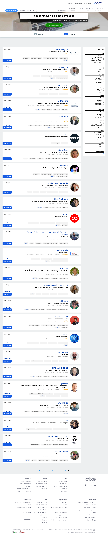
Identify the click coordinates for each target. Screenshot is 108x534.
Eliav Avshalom (61, 199)
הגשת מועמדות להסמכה (24, 491)
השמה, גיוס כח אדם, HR (46, 444)
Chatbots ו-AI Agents (33, 343)
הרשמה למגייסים (42, 481)
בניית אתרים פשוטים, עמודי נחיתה (61, 393)
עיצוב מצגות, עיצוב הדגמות (60, 515)
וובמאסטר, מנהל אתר (90, 517)
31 (43, 470)
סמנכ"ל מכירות (65, 109)
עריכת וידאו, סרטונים (64, 93)
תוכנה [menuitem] (81, 8)
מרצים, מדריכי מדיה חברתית (62, 125)
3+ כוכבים (99, 89)
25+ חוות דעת (98, 81)
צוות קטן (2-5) (98, 57)
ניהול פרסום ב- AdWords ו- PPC (50, 58)
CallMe (100, 69)
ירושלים (100, 137)
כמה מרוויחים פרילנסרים (60, 486)
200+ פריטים (98, 117)
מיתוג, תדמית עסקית (64, 58)
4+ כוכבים (99, 90)
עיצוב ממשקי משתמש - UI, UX (59, 520)
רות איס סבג (63, 85)
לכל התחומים (27, 520)
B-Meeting (63, 101)
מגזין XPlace (63, 484)
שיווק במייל (58, 207)
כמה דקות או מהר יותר (96, 127)
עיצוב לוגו (64, 502)
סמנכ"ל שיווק (65, 225)
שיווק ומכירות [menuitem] (88, 10)
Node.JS (44, 522)
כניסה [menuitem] (29, 10)
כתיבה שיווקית (53, 293)
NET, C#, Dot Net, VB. (40, 512)
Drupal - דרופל (91, 520)
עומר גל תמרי (62, 352)
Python (44, 520)
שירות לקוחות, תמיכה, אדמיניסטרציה (53, 158)
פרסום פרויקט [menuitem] (11, 10)
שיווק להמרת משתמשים (63, 293)
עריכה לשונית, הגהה (25, 515)
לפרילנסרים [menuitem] (78, 4)
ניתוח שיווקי (36, 191)
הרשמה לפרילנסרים (26, 481)
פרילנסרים (69, 34)
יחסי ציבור (46, 207)
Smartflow (63, 150)
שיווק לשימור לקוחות (97, 153)
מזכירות (43, 109)
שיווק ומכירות (75, 21)
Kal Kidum (63, 301)
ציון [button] (103, 86)
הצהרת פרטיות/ (26, 529)
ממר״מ (100, 146)
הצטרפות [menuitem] (22, 10)
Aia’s (66, 420)
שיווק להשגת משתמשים (63, 309)
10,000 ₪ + (99, 99)
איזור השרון (99, 134)
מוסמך (100, 68)
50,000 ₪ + (99, 100)
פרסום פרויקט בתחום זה (54, 25)
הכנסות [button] (102, 95)
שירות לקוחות (63, 491)
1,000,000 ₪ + (98, 106)
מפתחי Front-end (41, 505)
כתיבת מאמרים (27, 512)
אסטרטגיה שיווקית (43, 93)
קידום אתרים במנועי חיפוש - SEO (52, 395)
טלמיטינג (31, 243)
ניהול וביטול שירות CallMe (24, 489)
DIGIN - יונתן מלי (61, 316)
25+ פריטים (99, 113)
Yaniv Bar (64, 165)
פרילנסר (100, 55)
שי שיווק (64, 383)
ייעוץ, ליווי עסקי (40, 158)
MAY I (65, 334)
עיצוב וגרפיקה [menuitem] (89, 8)
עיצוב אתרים (64, 505)
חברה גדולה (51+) (97, 62)
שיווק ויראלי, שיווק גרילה (52, 191)
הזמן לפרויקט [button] (7, 58)
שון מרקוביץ (63, 403)
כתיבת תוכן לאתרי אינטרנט (24, 507)
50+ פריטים (99, 114)
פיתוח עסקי (39, 376)
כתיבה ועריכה (27, 500)
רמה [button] (103, 66)
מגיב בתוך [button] (101, 121)
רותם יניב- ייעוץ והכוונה (58, 436)
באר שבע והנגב (98, 139)
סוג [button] (103, 53)
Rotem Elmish (61, 451)
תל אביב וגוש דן (98, 132)
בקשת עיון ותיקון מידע (17, 529)
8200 (100, 144)
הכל (101, 76)
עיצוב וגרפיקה (63, 500)
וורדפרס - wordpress (90, 507)
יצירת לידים (49, 109)
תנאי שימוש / (40, 529)
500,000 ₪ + (98, 104)
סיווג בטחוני (99, 148)
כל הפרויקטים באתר (25, 484)
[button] (94, 49)
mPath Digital (61, 49)
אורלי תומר (63, 268)
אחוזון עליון (99, 71)
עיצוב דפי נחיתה (43, 343)
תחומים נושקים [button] (100, 151)
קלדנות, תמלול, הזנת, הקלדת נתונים (44, 429)
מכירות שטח (65, 207)
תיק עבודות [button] (101, 109)
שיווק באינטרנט (26, 58)
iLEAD (65, 214)
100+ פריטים (99, 115)
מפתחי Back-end (42, 502)
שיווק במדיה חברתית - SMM (62, 78)
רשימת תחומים (63, 481)
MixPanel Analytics (63, 325)
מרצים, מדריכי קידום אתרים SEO (35, 125)
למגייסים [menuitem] (70, 4)
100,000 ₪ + (98, 102)
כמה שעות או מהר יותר (96, 125)
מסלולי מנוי (28, 486)
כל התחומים (83, 20)
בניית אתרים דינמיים (52, 343)
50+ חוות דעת (98, 82)
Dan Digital (63, 67)
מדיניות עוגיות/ (33, 529)
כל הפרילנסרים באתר (41, 486)
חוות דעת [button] (101, 75)
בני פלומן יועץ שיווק (60, 368)
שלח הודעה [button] (7, 60)
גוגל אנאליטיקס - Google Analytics (59, 261)
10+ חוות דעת (98, 79)
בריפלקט (64, 134)
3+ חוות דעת (99, 78)
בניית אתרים (92, 500)
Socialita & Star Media (58, 183)
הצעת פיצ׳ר (64, 489)
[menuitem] (33, 10)
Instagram (65, 158)
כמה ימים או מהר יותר (96, 124)
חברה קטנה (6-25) (97, 59)
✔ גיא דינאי (63, 116)
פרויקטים (38, 34)
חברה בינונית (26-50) (96, 60)
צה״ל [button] (102, 143)
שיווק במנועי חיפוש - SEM (36, 58)
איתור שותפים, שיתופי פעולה (49, 125)
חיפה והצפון (99, 135)
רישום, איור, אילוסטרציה (61, 512)
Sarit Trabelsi (62, 250)
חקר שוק (41, 278)
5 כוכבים (100, 92)
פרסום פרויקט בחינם (41, 484)
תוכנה (45, 500)
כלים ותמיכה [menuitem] (87, 4)
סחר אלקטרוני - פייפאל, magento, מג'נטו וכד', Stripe (41, 393)
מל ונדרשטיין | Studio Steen (55, 285)
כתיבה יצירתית (27, 510)
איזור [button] (102, 130)
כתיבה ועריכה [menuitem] (99, 10)
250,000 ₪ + (98, 103)
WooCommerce (35, 258)
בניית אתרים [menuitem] (99, 8)
